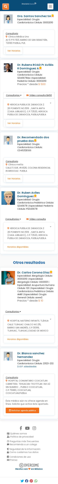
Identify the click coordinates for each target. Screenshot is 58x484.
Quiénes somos (17, 433)
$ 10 (40, 300)
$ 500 (42, 84)
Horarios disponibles (17, 246)
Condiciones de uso (19, 456)
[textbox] (28, 109)
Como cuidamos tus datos (23, 452)
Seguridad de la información (23, 449)
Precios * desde (27, 84)
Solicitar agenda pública (22, 410)
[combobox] (28, 109)
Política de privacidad (20, 436)
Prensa (12, 459)
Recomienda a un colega (22, 444)
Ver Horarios (13, 50)
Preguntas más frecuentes (23, 441)
